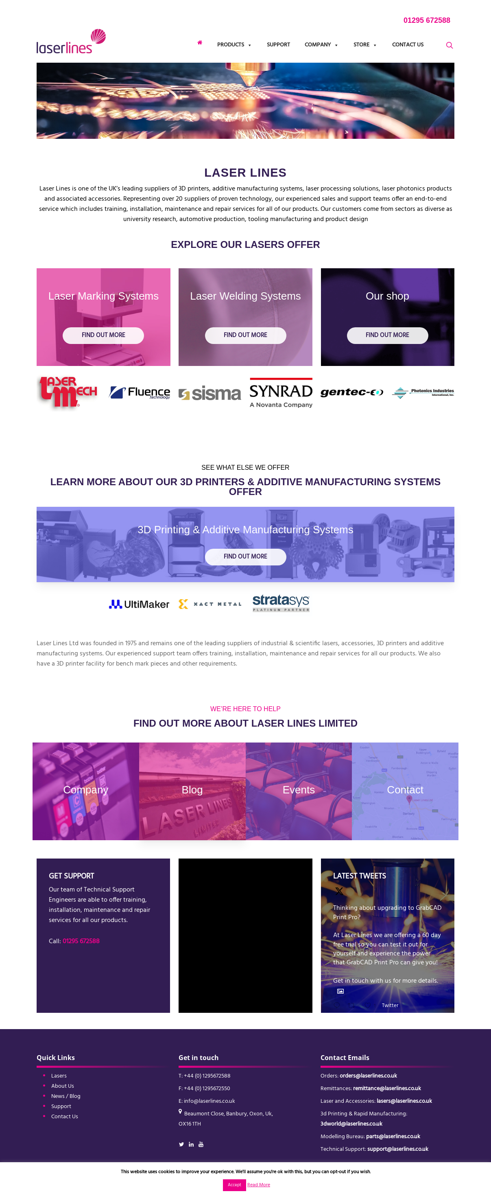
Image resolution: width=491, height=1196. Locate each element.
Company (322, 45)
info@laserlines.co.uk (209, 1101)
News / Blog (66, 1096)
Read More (258, 1185)
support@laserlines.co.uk (397, 1149)
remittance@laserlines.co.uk (387, 1088)
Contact (405, 790)
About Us (62, 1086)
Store (366, 45)
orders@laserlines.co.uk (368, 1076)
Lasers (59, 1076)
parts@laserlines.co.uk (393, 1136)
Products (234, 45)
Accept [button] (234, 1185)
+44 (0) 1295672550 (207, 1088)
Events (299, 790)
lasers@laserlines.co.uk (404, 1101)
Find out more (103, 335)
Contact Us (407, 45)
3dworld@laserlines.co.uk (351, 1124)
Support (278, 45)
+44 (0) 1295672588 (207, 1076)
